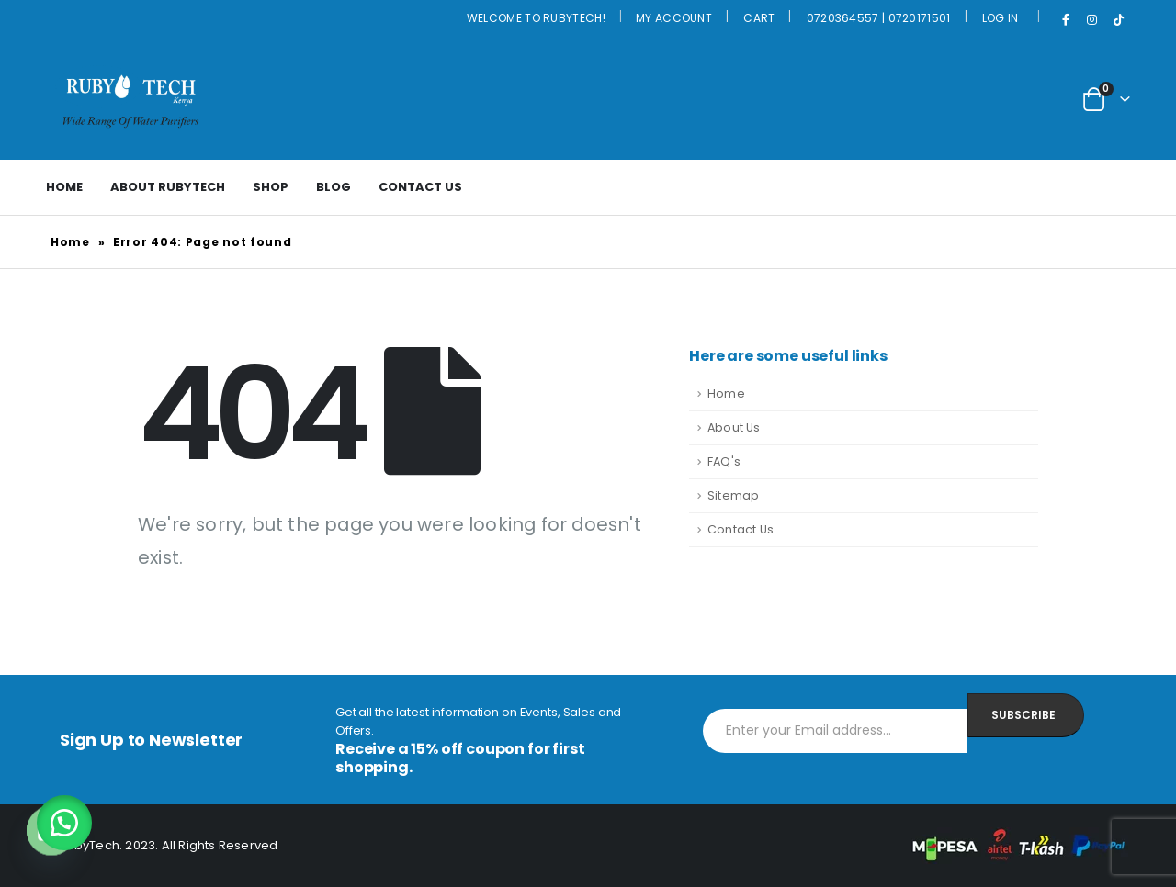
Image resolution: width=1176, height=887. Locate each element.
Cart (759, 18)
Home (64, 187)
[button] (64, 822)
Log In (1000, 18)
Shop (270, 187)
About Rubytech (167, 187)
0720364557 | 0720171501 (879, 18)
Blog (333, 187)
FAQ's (724, 461)
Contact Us (420, 187)
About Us (734, 427)
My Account (674, 18)
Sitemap (733, 495)
